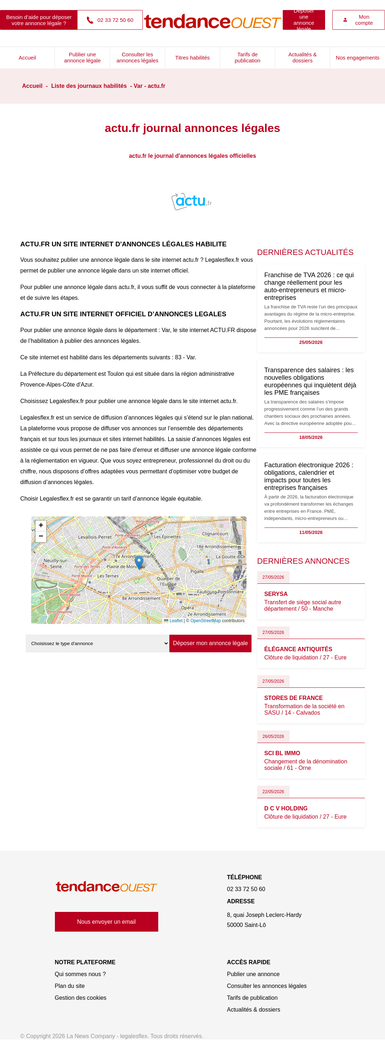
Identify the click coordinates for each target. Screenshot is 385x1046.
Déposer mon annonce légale (210, 643)
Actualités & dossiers (302, 57)
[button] (139, 562)
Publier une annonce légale (82, 57)
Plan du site (70, 986)
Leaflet (173, 620)
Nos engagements (358, 58)
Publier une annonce (253, 974)
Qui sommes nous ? (80, 974)
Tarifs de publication (247, 57)
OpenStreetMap (206, 620)
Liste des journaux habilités (89, 86)
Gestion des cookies (81, 998)
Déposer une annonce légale (304, 20)
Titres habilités (192, 58)
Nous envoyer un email (106, 922)
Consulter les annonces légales (138, 57)
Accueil (27, 58)
